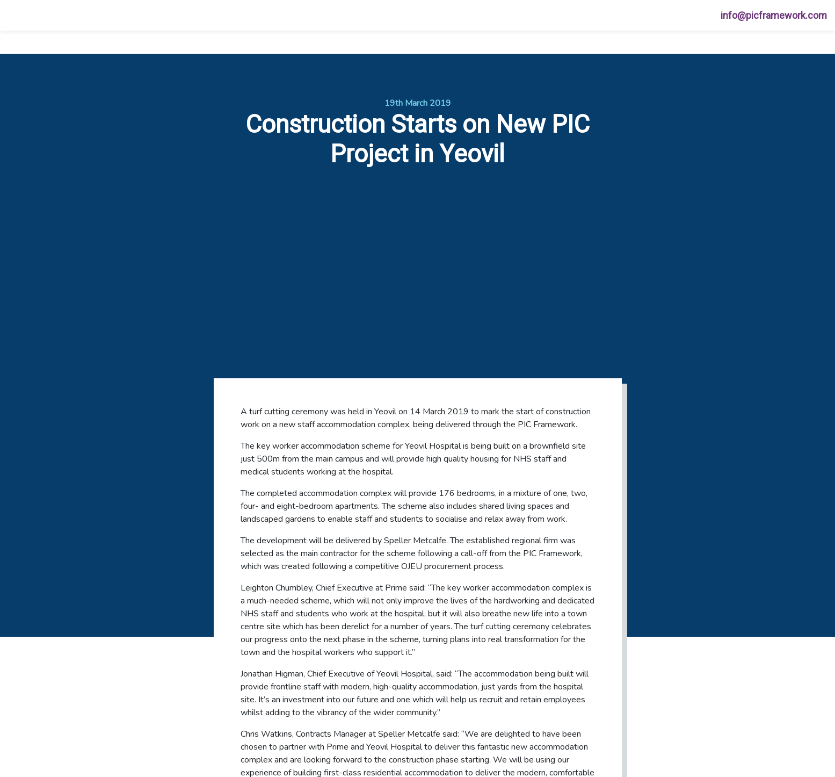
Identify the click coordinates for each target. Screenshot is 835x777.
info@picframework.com (774, 15)
